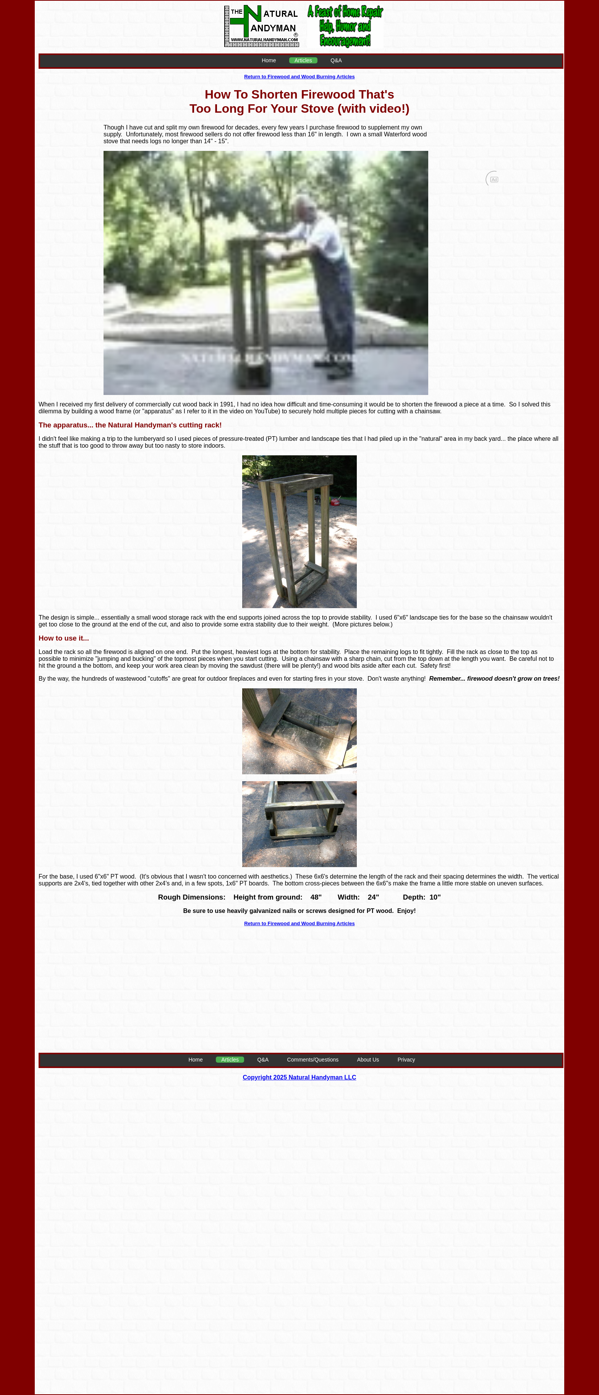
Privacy (406, 1060)
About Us (368, 1060)
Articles (303, 60)
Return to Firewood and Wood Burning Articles (299, 76)
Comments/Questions (313, 1060)
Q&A (336, 60)
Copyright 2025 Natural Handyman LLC (299, 1077)
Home (269, 60)
